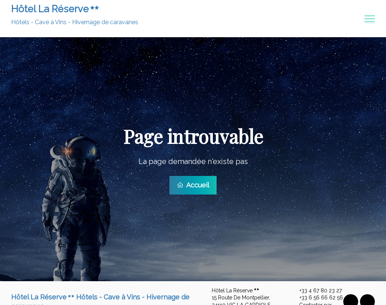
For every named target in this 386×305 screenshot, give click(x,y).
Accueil (193, 185)
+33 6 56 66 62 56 (317, 296)
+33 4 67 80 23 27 (316, 289)
